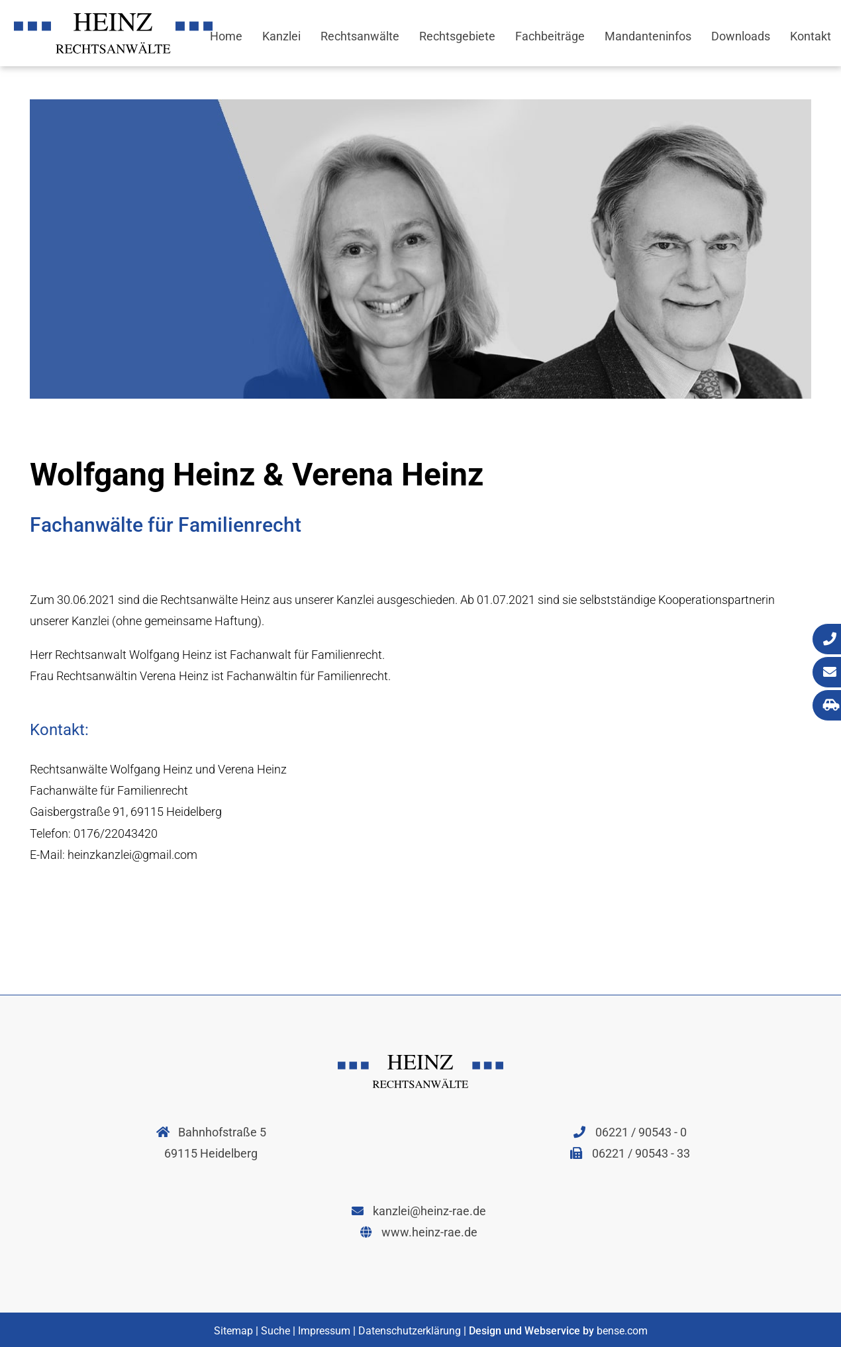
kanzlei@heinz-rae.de (419, 1211)
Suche (275, 1330)
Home (226, 36)
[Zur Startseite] (113, 49)
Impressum (324, 1330)
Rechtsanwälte (360, 36)
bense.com (622, 1330)
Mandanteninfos (648, 36)
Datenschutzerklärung (409, 1330)
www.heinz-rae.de (419, 1232)
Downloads (740, 36)
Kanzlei (281, 36)
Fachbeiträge (550, 36)
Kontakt (810, 36)
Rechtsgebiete (457, 36)
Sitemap (233, 1330)
